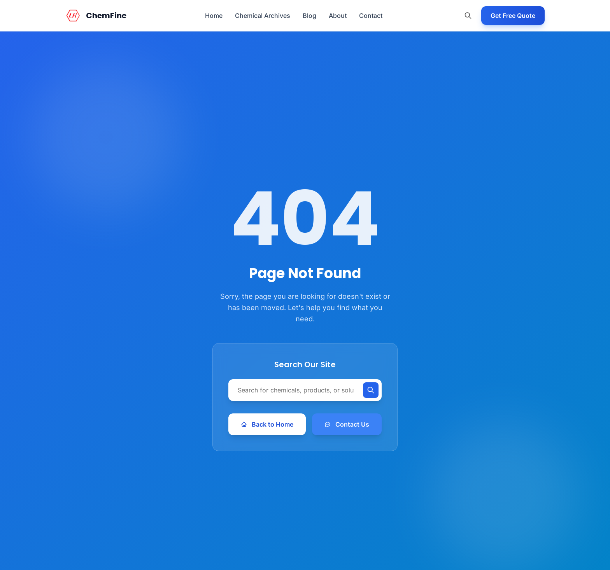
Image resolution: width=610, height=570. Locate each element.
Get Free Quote (513, 15)
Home (214, 15)
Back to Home (267, 424)
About (338, 15)
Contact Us (346, 424)
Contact (370, 15)
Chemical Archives (262, 15)
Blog (309, 15)
